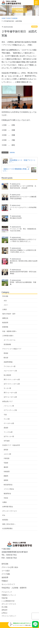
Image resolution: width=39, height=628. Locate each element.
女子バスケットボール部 (12, 384)
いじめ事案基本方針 (8, 601)
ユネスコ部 (7, 454)
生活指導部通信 (7, 528)
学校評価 (4, 598)
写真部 (6, 463)
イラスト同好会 (9, 489)
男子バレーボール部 (10, 392)
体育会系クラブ (7, 401)
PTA (3, 515)
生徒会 (6, 498)
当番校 (4, 502)
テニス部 (7, 419)
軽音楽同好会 (8, 484)
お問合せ (4, 613)
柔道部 (6, 428)
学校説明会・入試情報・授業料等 (14, 588)
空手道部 (7, 441)
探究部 (6, 449)
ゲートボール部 (9, 423)
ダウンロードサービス (9, 511)
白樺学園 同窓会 (7, 506)
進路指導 (5, 577)
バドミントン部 (9, 406)
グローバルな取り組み (10, 567)
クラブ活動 (6, 574)
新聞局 (6, 480)
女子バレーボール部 (10, 397)
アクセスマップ (7, 592)
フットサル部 (8, 432)
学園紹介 (5, 581)
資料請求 (4, 610)
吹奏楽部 (7, 471)
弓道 (5, 414)
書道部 (6, 467)
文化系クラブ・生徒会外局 (11, 445)
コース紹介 (6, 571)
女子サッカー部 (9, 436)
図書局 (6, 476)
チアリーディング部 (10, 410)
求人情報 (4, 607)
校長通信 (5, 520)
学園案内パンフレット (9, 595)
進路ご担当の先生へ (8, 524)
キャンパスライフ (8, 584)
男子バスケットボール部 (12, 379)
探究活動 (5, 564)
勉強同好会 (7, 493)
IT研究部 (6, 458)
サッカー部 (7, 388)
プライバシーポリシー (9, 616)
